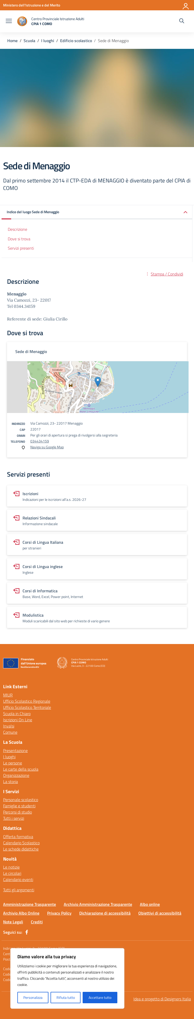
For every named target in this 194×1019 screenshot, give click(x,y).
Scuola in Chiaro (17, 713)
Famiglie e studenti (19, 806)
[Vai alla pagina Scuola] (29, 40)
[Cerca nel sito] (182, 21)
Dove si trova (19, 239)
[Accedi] (186, 5)
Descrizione (17, 229)
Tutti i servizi (13, 818)
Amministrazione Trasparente (29, 904)
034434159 (39, 441)
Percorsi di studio (17, 812)
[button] (97, 212)
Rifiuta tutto (65, 997)
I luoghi (9, 757)
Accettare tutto (100, 997)
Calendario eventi (18, 879)
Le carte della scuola (20, 769)
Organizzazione (16, 775)
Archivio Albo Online (21, 913)
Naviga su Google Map (47, 447)
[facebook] (26, 932)
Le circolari (12, 873)
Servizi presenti (21, 248)
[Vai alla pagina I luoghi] (47, 40)
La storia (10, 781)
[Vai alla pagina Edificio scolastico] (76, 40)
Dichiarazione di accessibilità (105, 913)
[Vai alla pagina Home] (12, 40)
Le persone (12, 763)
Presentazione (15, 750)
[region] (67, 978)
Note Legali (13, 922)
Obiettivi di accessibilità (159, 913)
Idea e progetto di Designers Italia (162, 999)
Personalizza (32, 997)
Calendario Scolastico (21, 843)
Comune (10, 732)
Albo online (150, 904)
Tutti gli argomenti (18, 890)
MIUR (8, 695)
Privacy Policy (59, 913)
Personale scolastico (20, 799)
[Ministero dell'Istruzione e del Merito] (31, 5)
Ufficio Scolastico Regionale (26, 701)
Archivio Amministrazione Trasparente (98, 904)
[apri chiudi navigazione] (9, 21)
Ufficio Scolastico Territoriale (27, 707)
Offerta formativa (18, 836)
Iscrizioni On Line (17, 720)
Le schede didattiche (21, 849)
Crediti (37, 922)
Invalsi (8, 726)
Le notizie (11, 867)
